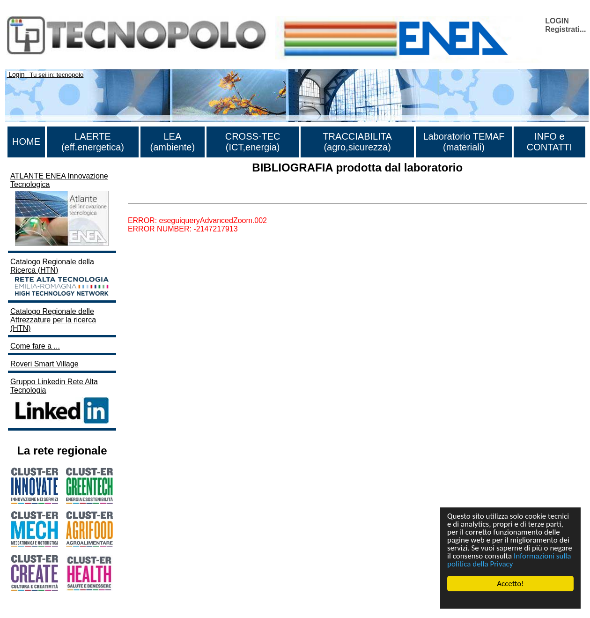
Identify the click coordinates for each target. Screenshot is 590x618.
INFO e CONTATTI (549, 141)
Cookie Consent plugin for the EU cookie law (510, 600)
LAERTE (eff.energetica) (92, 141)
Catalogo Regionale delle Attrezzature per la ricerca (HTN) (53, 319)
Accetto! (510, 583)
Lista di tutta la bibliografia (171, 195)
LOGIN (557, 21)
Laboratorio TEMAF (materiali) (463, 141)
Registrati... (565, 29)
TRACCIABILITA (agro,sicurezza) (357, 141)
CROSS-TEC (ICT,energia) (252, 141)
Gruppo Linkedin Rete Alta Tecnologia (60, 402)
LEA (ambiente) (172, 141)
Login (16, 74)
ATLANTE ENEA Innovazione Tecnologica (60, 210)
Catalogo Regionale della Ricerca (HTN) (60, 278)
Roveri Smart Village (44, 364)
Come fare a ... (35, 346)
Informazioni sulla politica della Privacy (509, 560)
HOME (26, 141)
